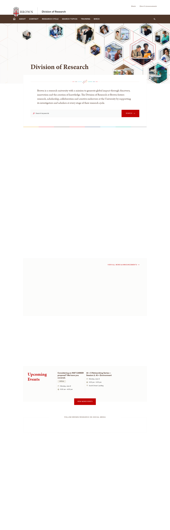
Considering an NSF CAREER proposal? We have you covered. (71, 375)
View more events (85, 401)
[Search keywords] (76, 113)
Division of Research (54, 7)
